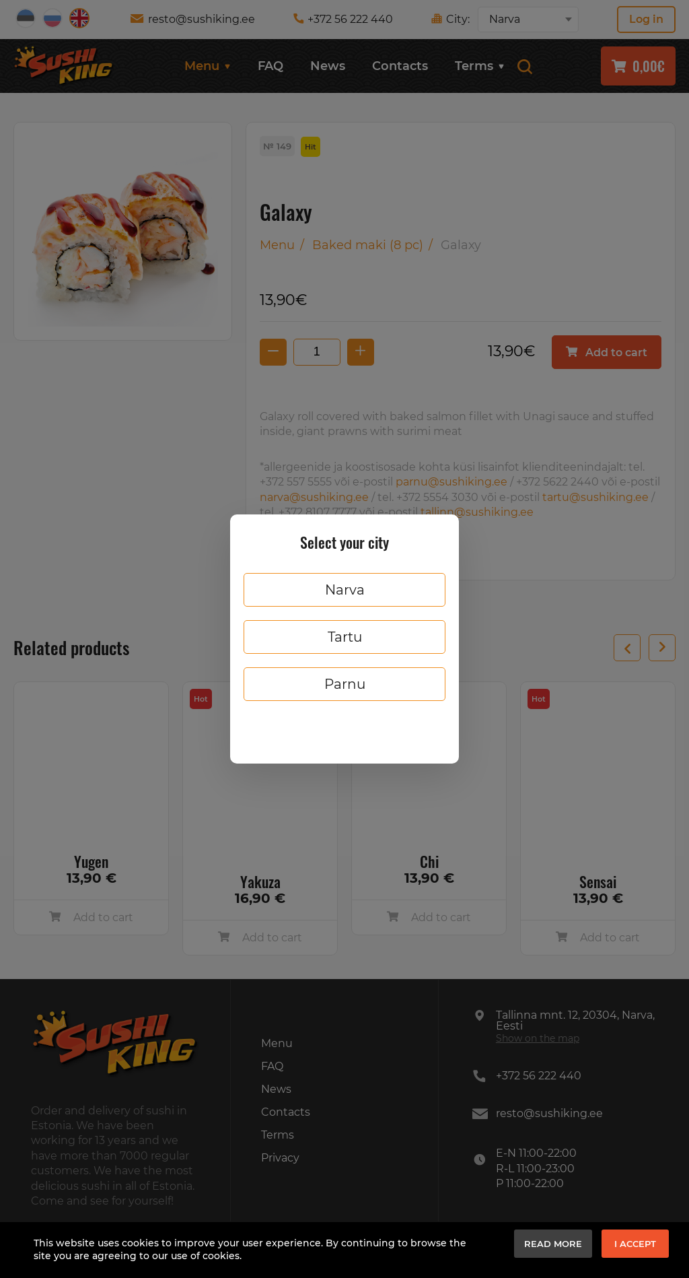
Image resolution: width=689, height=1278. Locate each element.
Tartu (345, 637)
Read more (553, 1243)
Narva (345, 590)
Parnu (344, 684)
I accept (635, 1243)
